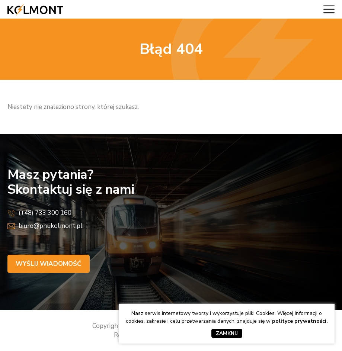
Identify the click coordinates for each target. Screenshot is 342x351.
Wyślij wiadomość (48, 264)
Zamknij (227, 333)
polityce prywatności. (300, 321)
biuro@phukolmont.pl (51, 226)
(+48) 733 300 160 (45, 213)
